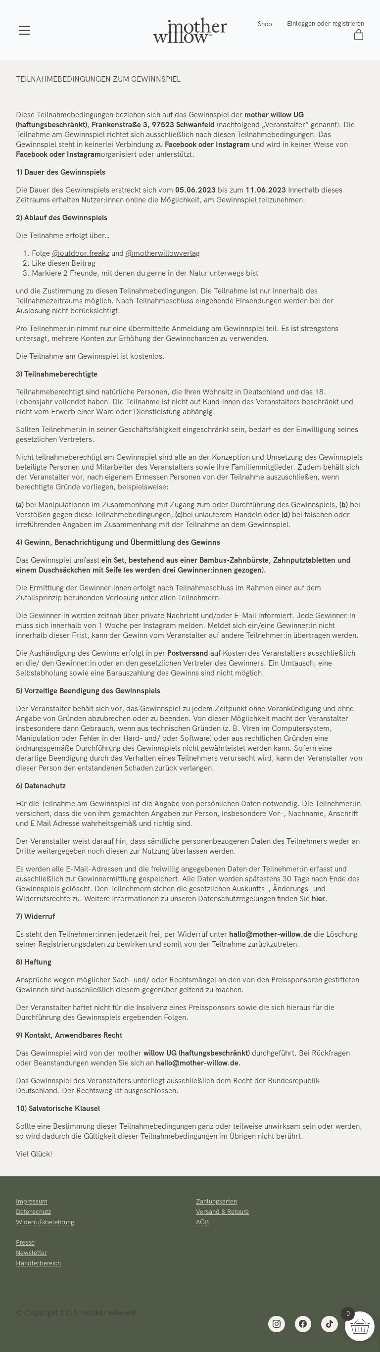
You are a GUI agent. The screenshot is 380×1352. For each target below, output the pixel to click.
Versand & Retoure (222, 1211)
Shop (265, 24)
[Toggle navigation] (24, 30)
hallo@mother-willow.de (270, 934)
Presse (25, 1242)
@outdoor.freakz (80, 253)
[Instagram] (276, 1324)
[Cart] (358, 35)
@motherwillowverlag (163, 253)
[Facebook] (303, 1324)
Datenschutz (33, 1211)
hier (318, 899)
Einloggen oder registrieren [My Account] (325, 24)
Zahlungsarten (216, 1201)
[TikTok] (329, 1324)
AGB (202, 1222)
